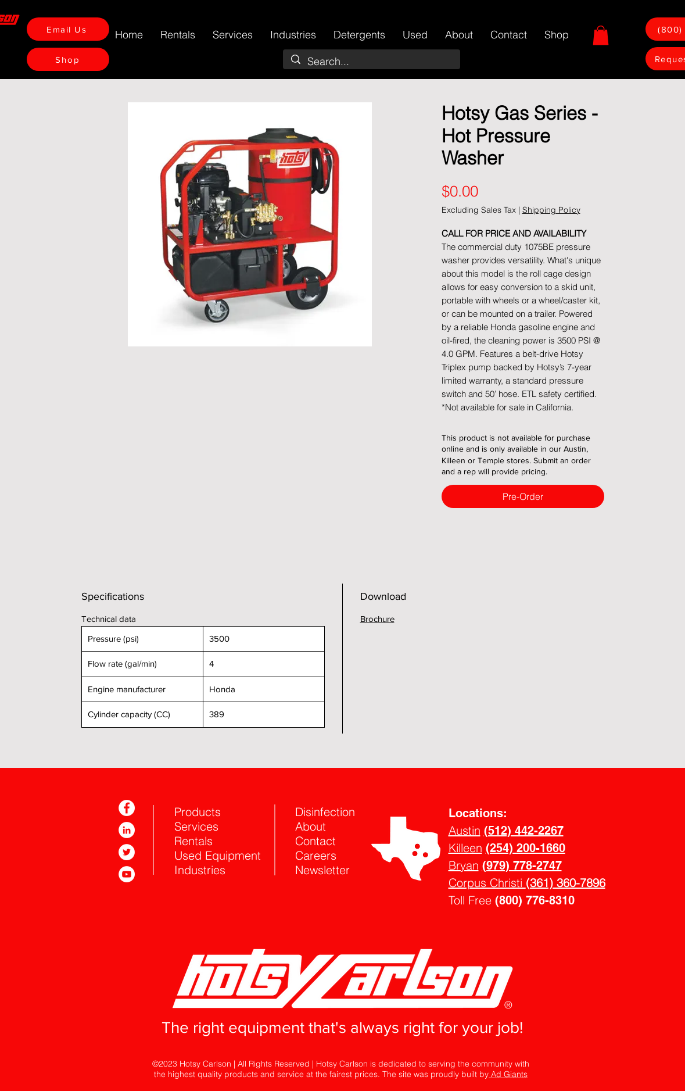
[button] (601, 35)
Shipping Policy (551, 210)
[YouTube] (127, 874)
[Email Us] (68, 29)
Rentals (193, 841)
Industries (199, 870)
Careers (315, 855)
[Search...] (371, 61)
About (310, 826)
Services (196, 826)
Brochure (377, 619)
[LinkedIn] (127, 830)
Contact (315, 841)
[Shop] (68, 59)
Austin (464, 830)
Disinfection (325, 811)
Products (197, 811)
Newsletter (322, 870)
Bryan (464, 865)
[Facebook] (127, 808)
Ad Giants (508, 1074)
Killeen (465, 847)
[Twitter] (127, 852)
